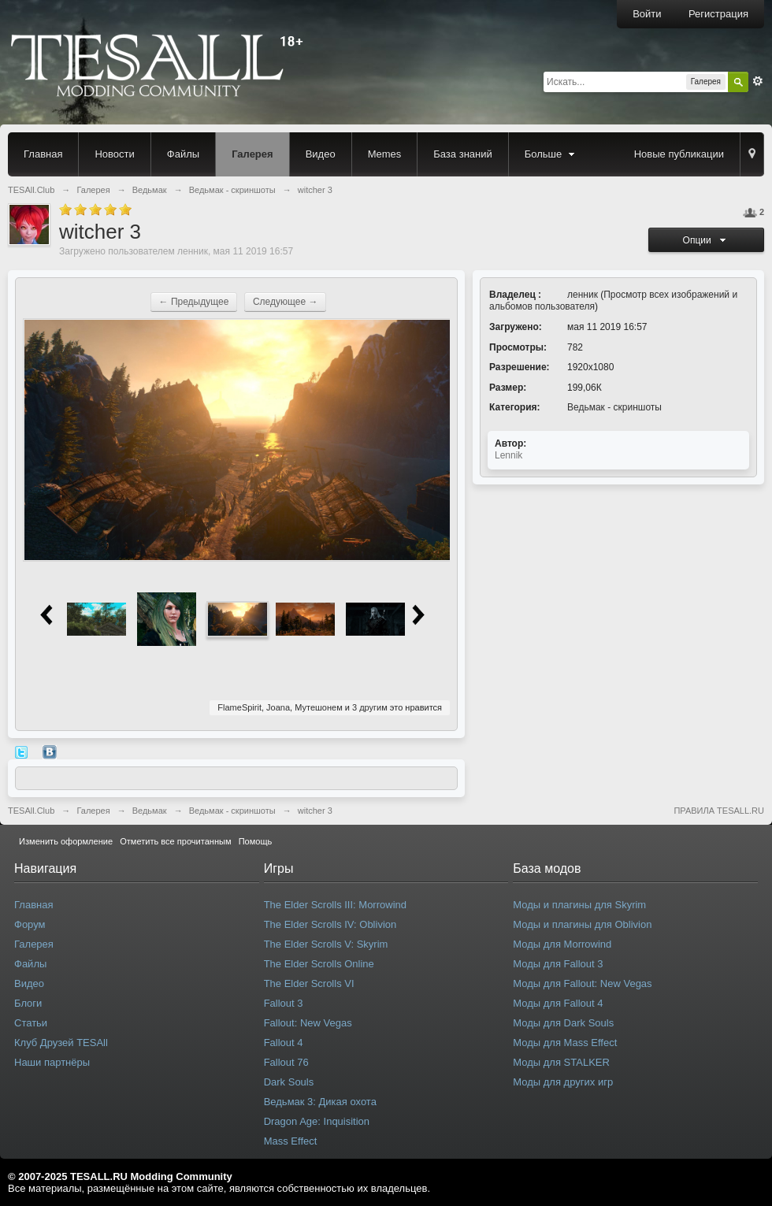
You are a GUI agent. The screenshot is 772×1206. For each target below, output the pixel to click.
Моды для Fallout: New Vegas (582, 983)
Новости (114, 154)
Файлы (183, 154)
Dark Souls (289, 1082)
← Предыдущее (194, 301)
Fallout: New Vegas (308, 1023)
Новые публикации (679, 154)
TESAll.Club (31, 810)
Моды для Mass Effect (565, 1042)
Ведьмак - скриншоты (614, 407)
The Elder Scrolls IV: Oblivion (330, 924)
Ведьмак (149, 810)
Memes (385, 154)
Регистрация (718, 14)
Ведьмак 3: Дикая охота (320, 1102)
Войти (647, 14)
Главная (43, 154)
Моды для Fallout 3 (558, 964)
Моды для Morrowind (562, 944)
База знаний (462, 154)
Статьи (30, 1023)
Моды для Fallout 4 (558, 1003)
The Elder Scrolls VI (309, 983)
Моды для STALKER (561, 1062)
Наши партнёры (52, 1062)
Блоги (28, 1003)
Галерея (252, 154)
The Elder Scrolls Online (319, 964)
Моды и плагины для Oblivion (582, 924)
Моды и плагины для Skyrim (579, 905)
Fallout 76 (286, 1062)
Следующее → (285, 301)
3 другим (370, 707)
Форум (30, 924)
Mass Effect (290, 1141)
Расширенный (758, 81)
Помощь (256, 841)
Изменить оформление (66, 841)
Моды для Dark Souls (563, 1023)
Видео (321, 154)
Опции (706, 240)
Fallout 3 (283, 1003)
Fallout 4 (283, 1042)
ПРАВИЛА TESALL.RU (719, 810)
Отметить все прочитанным (175, 841)
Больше (551, 154)
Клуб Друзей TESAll (61, 1042)
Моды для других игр (563, 1082)
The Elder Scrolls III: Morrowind (335, 905)
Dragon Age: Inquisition (316, 1121)
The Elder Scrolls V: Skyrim (326, 944)
